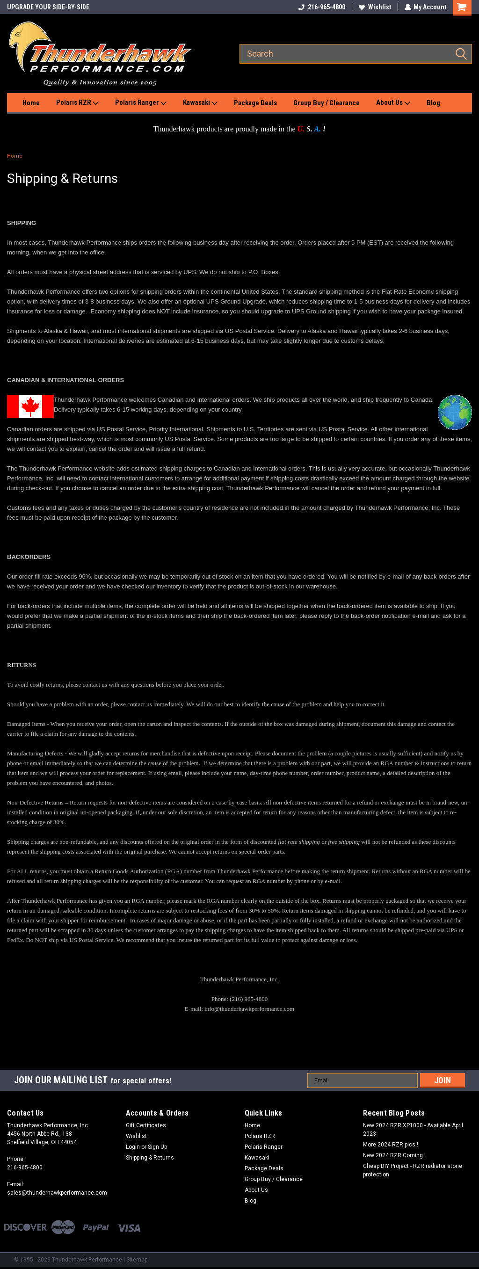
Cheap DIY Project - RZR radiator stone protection (412, 1170)
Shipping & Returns (150, 1157)
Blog (433, 103)
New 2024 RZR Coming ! (394, 1155)
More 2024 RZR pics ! (390, 1144)
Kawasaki (200, 103)
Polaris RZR (77, 103)
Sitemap (136, 1259)
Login (133, 1147)
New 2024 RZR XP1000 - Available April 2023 (413, 1129)
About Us (393, 103)
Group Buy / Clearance (326, 103)
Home (31, 103)
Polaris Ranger (141, 103)
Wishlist (374, 7)
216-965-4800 (321, 7)
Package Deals (255, 103)
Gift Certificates (146, 1125)
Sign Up (157, 1147)
